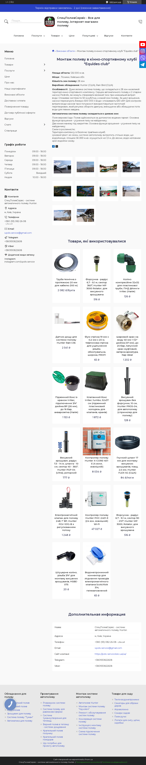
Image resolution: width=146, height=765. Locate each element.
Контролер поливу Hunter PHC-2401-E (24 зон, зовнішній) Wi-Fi (96, 520)
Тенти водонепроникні (126, 699)
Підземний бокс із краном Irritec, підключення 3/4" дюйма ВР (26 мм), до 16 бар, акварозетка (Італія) (66, 405)
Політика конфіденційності (114, 762)
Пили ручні (120, 716)
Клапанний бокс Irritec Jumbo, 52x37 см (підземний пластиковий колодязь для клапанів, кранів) (97, 405)
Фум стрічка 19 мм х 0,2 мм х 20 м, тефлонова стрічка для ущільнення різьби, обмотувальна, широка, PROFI (97, 345)
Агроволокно (121, 709)
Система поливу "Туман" (20, 717)
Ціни (71, 35)
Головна (19, 35)
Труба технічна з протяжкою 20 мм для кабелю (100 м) (66, 282)
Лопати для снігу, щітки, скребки (127, 721)
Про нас (9, 82)
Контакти (126, 35)
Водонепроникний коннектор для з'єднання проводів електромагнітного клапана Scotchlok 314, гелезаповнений (97, 581)
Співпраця (10, 130)
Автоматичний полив (18, 703)
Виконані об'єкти (65, 51)
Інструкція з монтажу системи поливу (90, 726)
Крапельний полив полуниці (53, 732)
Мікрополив (13, 710)
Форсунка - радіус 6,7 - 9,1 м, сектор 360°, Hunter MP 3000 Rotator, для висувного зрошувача (97, 287)
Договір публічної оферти (19, 112)
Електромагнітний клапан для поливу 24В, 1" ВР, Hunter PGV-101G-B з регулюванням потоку (66, 523)
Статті (7, 124)
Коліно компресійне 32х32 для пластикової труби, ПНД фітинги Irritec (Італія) (127, 285)
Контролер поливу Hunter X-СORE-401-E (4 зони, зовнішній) (97, 462)
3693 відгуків (115, 2)
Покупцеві (88, 35)
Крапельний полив (17, 706)
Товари (55, 35)
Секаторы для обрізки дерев (126, 704)
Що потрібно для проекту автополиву (54, 744)
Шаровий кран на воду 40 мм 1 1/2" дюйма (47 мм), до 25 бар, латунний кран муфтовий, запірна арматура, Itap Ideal (127, 345)
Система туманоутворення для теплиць (54, 718)
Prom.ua (89, 759)
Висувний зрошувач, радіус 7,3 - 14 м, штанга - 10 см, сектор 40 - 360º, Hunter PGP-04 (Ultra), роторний (66, 465)
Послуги (36, 35)
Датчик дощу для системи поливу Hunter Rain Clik (66, 339)
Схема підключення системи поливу (89, 733)
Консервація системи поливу (90, 720)
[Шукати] (6, 22)
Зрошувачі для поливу (19, 713)
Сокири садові (122, 713)
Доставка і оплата (14, 100)
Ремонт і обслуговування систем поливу (92, 714)
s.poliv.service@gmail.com (108, 648)
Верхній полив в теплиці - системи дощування (56, 725)
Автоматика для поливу (19, 720)
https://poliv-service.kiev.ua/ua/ (110, 654)
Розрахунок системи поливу (54, 704)
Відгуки (108, 35)
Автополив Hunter (88, 703)
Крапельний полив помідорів (53, 738)
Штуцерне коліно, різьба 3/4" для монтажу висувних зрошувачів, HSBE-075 (66, 578)
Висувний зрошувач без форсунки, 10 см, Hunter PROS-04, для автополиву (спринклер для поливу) (127, 406)
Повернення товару (16, 106)
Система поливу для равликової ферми (54, 710)
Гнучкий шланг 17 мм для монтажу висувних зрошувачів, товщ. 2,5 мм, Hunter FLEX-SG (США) (127, 465)
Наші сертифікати (14, 88)
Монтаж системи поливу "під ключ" (92, 707)
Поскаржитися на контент (88, 762)
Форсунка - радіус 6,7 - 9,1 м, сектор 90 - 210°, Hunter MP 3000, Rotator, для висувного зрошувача (127, 523)
